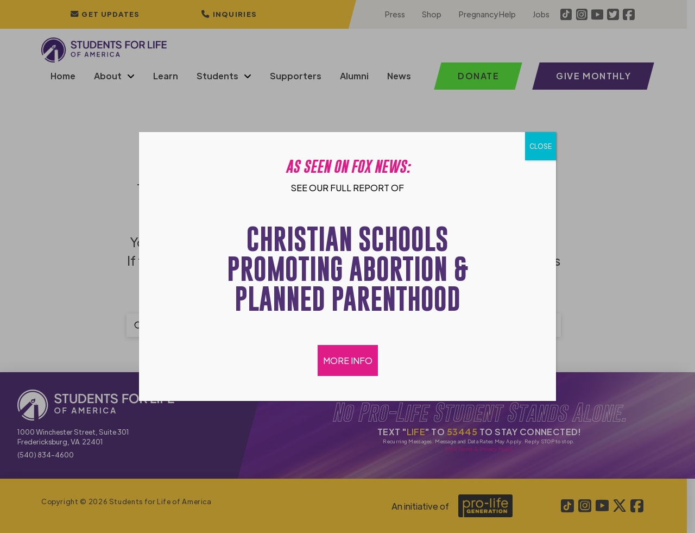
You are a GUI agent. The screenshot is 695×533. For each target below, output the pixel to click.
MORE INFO (347, 360)
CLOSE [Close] (540, 146)
